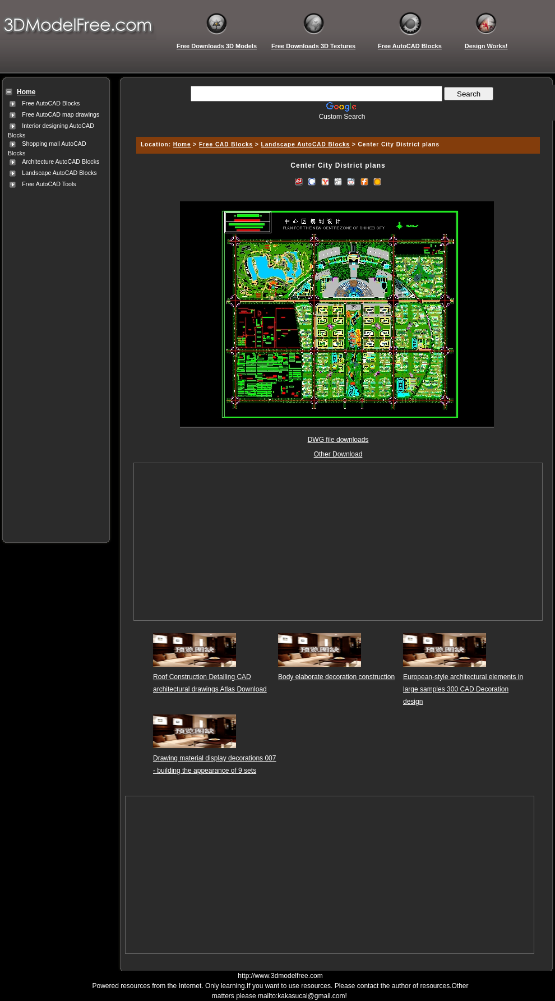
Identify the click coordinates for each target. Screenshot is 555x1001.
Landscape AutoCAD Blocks (59, 172)
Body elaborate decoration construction (336, 677)
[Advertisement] (54, 358)
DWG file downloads (338, 440)
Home (182, 144)
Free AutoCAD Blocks (51, 103)
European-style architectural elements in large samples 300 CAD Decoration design (463, 689)
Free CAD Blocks (226, 144)
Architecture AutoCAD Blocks (60, 161)
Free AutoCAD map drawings (60, 114)
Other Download (338, 454)
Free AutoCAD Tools (49, 184)
